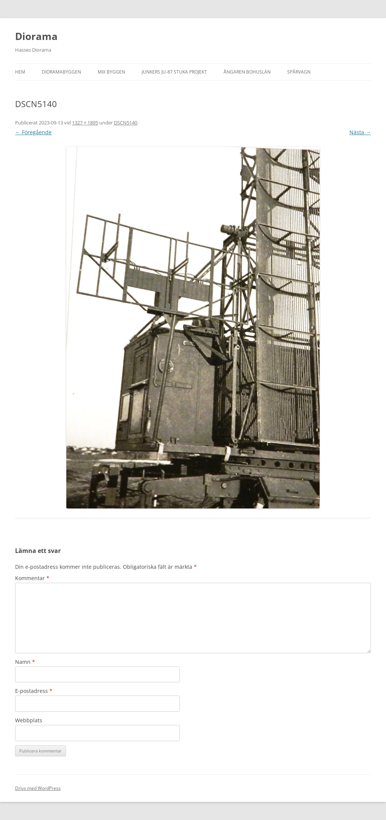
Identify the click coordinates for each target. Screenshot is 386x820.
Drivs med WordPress (38, 788)
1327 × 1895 (85, 122)
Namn (25, 661)
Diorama (36, 36)
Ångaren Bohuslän (247, 72)
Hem (20, 72)
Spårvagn (299, 72)
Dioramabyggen (61, 72)
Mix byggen (111, 72)
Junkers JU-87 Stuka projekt (174, 72)
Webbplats (28, 720)
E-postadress (33, 690)
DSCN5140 (125, 122)
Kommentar (32, 578)
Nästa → (360, 132)
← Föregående (33, 132)
